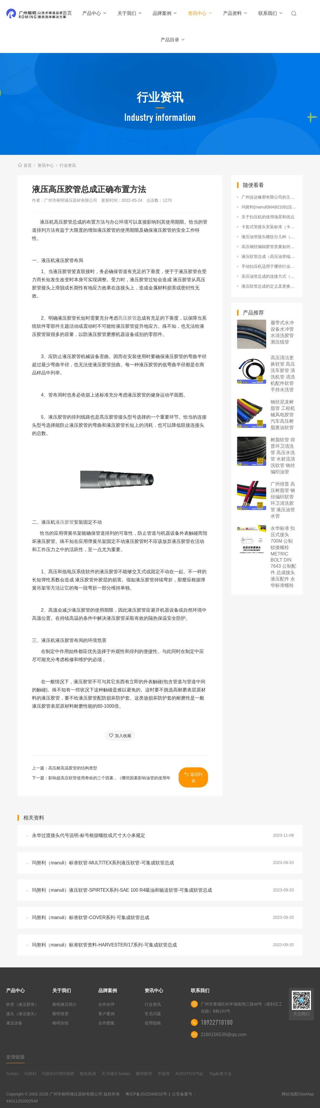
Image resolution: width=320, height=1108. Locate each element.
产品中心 (94, 13)
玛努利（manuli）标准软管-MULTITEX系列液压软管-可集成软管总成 (103, 862)
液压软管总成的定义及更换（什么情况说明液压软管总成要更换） (269, 286)
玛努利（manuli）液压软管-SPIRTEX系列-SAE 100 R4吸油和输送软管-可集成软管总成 (122, 890)
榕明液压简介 (64, 1004)
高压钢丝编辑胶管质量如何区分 (269, 246)
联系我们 (270, 13)
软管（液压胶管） (22, 1004)
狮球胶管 (144, 1073)
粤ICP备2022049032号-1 (148, 1094)
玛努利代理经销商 (58, 1073)
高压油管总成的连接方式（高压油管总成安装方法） (269, 276)
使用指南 (153, 1023)
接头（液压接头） (22, 1013)
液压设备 (14, 1023)
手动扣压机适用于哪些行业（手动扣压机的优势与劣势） (269, 266)
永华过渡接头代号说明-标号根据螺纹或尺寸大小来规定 (88, 835)
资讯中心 (200, 13)
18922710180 (217, 1022)
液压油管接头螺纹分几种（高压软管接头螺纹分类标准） (269, 236)
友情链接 (15, 1056)
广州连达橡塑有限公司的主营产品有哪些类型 (269, 197)
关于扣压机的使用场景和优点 (267, 217)
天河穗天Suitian (116, 1073)
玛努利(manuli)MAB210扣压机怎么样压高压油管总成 (269, 207)
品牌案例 (165, 13)
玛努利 (30, 1073)
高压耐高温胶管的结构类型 (72, 768)
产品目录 (173, 39)
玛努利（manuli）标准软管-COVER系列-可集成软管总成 (90, 917)
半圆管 (164, 1073)
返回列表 (193, 777)
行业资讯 (68, 165)
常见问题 (153, 1013)
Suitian (12, 1073)
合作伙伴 (106, 1004)
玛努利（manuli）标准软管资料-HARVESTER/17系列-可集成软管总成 (104, 944)
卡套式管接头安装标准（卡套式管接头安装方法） (269, 226)
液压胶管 (64, 522)
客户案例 (106, 1013)
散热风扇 (88, 1073)
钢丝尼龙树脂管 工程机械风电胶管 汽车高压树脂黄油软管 (283, 414)
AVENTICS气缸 (189, 1073)
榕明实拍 (60, 1023)
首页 (67, 12)
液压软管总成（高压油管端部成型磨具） (269, 256)
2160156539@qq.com (224, 1034)
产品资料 (235, 13)
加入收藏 (120, 735)
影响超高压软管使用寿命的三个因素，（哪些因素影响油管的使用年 (109, 778)
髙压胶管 (127, 318)
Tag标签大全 (220, 1073)
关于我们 (130, 13)
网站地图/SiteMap (298, 1094)
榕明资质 (60, 1013)
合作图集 (106, 1023)
